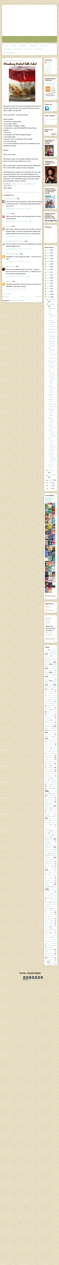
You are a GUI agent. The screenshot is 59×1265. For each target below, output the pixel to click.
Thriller (46, 916)
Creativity (50, 767)
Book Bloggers (49, 724)
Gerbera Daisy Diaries (12, 254)
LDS (53, 824)
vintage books (50, 931)
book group (52, 730)
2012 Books (7, 49)
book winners (49, 745)
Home (6, 45)
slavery (48, 898)
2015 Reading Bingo (50, 693)
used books (49, 925)
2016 (48, 277)
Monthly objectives (49, 849)
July (50, 483)
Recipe (14, 185)
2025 (48, 253)
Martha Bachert (10, 266)
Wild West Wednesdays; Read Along (50, 947)
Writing (46, 960)
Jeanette (8, 226)
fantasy (54, 784)
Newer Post (5, 296)
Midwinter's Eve (49, 841)
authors (47, 709)
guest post (49, 802)
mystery (51, 861)
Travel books (49, 920)
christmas (53, 761)
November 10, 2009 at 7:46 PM (18, 209)
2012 (48, 288)
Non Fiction (50, 868)
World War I (51, 958)
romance (47, 894)
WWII (52, 960)
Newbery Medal (49, 866)
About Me (14, 45)
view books (53, 98)
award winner (52, 712)
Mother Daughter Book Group (50, 855)
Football (53, 793)
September (52, 475)
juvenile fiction (50, 816)
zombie (52, 964)
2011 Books (17, 49)
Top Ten (51, 918)
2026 (48, 250)
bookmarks (47, 747)
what (53, 933)
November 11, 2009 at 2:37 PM (18, 261)
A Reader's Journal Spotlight (51, 343)
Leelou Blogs (32, 979)
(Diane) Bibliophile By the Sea (15, 241)
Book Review (50, 736)
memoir (49, 839)
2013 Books (44, 45)
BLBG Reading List (10, 53)
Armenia (47, 703)
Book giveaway (50, 728)
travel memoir (49, 922)
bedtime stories (49, 716)
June (50, 485)
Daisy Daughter (49, 769)
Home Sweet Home (50, 420)
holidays (47, 808)
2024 (48, 255)
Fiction (53, 788)
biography (47, 718)
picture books (49, 878)
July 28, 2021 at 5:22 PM (15, 289)
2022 (48, 261)
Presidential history (49, 880)
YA (46, 962)
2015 (48, 280)
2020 (48, 266)
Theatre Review (49, 914)
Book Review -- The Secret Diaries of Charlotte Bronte (51, 445)
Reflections (50, 886)
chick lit (48, 759)
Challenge (48, 757)
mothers (47, 859)
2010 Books (28, 49)
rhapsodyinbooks (11, 198)
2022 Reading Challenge (50, 84)
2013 (48, 286)
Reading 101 (52, 329)
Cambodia (53, 751)
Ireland (48, 810)
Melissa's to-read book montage (49, 499)
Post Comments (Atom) (17, 300)
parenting (54, 872)
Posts (48, 607)
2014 (48, 283)
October (51, 470)
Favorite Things (51, 786)
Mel (52, 87)
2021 (48, 264)
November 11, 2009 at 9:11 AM (18, 236)
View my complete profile (48, 71)
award (54, 709)
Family (48, 784)
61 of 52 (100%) (49, 96)
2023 (48, 258)
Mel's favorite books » (50, 597)
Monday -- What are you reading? (50, 845)
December (52, 299)
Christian (47, 761)
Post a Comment (7, 293)
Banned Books (50, 714)
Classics (50, 763)
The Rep (48, 912)
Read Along (49, 882)
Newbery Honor (49, 863)
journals (54, 810)
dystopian (47, 778)
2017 (48, 275)
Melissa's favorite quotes (49, 620)
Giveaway (50, 797)
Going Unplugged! (51, 315)
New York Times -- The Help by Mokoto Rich (52, 458)
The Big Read (50, 910)
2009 (48, 297)
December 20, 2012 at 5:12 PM (18, 276)
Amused (8, 213)
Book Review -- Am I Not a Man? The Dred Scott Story (51, 377)
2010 (48, 294)
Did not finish (49, 771)
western (47, 933)
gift (55, 795)
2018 (48, 272)
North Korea (51, 870)
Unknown (9, 281)
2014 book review (50, 687)
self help (53, 896)
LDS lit (48, 826)
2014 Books (33, 45)
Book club (48, 726)
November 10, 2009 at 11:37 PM (19, 221)
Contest (47, 765)
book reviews (52, 738)
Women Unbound (50, 955)
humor (54, 808)
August (51, 480)
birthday (47, 720)
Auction (54, 703)
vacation (47, 927)
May (50, 488)
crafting (54, 765)
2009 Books (38, 49)
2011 (48, 291)
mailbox (54, 837)
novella (46, 872)
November (52, 304)
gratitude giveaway (49, 799)
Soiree (54, 898)
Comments (50, 610)
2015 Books (23, 45)
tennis (54, 908)
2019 (48, 269)
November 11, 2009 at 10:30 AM (19, 249)
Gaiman (50, 795)
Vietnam (54, 929)
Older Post (39, 296)
